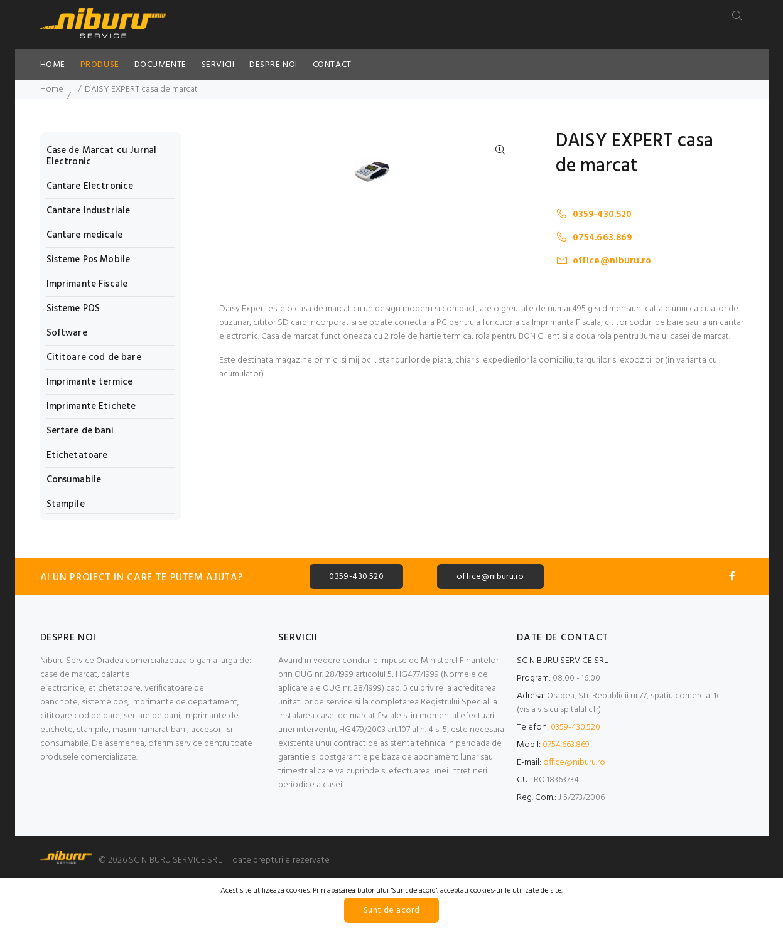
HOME (52, 65)
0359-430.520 (594, 214)
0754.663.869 (594, 237)
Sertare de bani (80, 430)
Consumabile (74, 479)
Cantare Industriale (88, 210)
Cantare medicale (84, 235)
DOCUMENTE (160, 65)
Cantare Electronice (90, 186)
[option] (380, 408)
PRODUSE (99, 65)
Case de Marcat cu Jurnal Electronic (101, 156)
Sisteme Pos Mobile (88, 259)
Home (51, 89)
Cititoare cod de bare (93, 357)
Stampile (65, 503)
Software (66, 333)
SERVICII (218, 65)
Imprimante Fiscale (87, 284)
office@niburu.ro (604, 260)
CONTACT (332, 65)
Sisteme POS (73, 308)
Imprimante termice (89, 382)
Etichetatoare (77, 455)
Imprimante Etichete (91, 406)
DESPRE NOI (273, 65)
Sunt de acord (391, 910)
